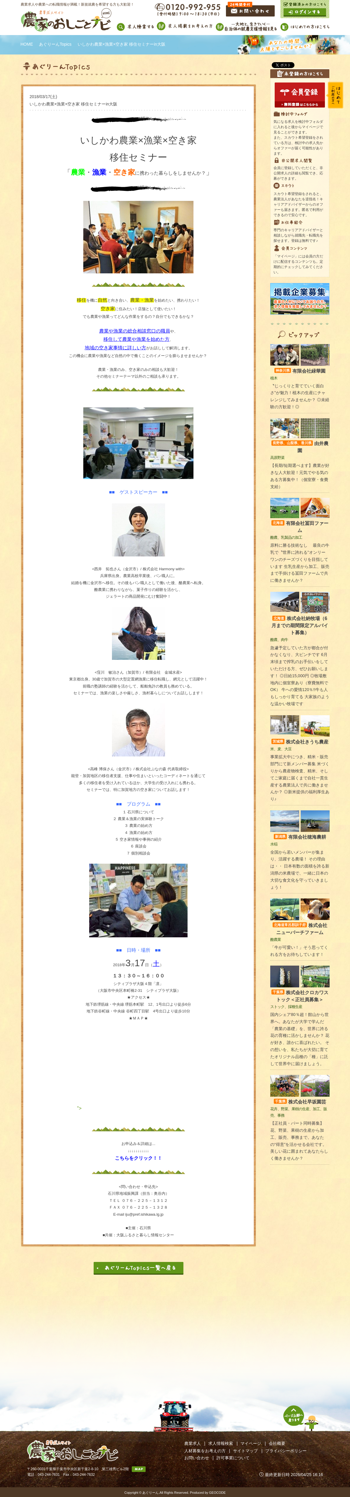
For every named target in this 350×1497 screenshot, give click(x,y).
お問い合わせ (196, 1457)
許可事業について (233, 1457)
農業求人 (192, 1443)
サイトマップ (245, 1450)
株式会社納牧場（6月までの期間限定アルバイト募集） (299, 625)
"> (138, 1108)
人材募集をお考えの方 (205, 1450)
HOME (27, 44)
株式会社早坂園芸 (300, 1101)
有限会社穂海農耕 (300, 837)
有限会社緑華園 (299, 371)
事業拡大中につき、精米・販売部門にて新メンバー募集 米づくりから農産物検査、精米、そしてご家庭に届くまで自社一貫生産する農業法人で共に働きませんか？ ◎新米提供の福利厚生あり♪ (299, 777)
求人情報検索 (220, 1443)
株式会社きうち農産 (299, 741)
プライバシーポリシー (286, 1450)
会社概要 (277, 1443)
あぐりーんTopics (55, 44)
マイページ (250, 1443)
